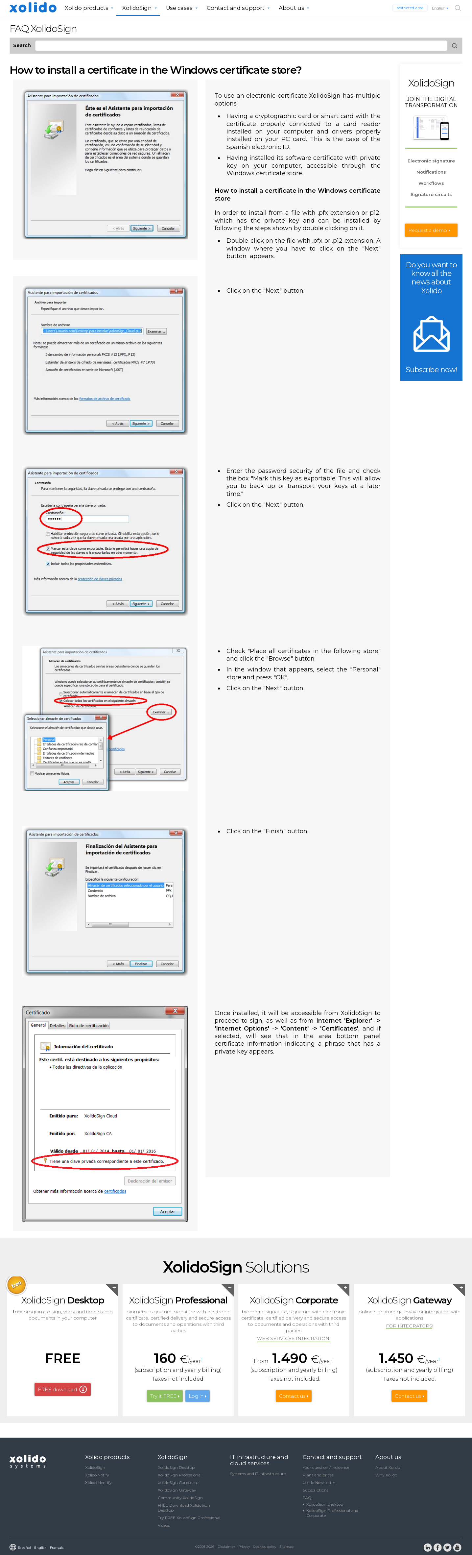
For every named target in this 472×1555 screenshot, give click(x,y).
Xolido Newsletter (319, 1482)
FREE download (57, 1389)
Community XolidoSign (180, 1497)
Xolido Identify (98, 1482)
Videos (164, 1525)
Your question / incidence (326, 1467)
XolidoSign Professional (179, 1474)
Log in (196, 1396)
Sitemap (286, 1546)
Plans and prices (318, 1474)
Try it (163, 1396)
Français (56, 1547)
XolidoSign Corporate (178, 1482)
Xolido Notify (97, 1474)
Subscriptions (315, 1490)
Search (22, 45)
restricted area (410, 8)
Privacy (244, 1546)
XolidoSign (137, 8)
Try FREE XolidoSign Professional (189, 1517)
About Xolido (387, 1467)
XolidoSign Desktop (176, 1467)
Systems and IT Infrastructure (258, 1473)
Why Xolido (386, 1474)
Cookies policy (264, 1546)
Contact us (292, 1396)
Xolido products (86, 8)
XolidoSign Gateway (177, 1490)
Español (24, 1547)
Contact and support (236, 8)
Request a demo (427, 230)
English (440, 8)
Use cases (179, 8)
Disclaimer (226, 1546)
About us (291, 8)
